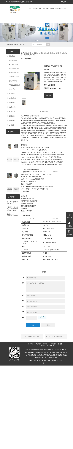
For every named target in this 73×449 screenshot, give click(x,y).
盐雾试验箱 (12, 98)
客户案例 (46, 8)
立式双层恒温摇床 (57, 336)
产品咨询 (48, 96)
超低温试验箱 (13, 81)
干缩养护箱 (12, 89)
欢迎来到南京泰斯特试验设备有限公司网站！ (19, 2)
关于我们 (58, 13)
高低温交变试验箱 (14, 72)
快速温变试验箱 (13, 64)
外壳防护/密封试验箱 (15, 125)
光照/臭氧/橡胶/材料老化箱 (17, 107)
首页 (30, 8)
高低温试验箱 (13, 56)
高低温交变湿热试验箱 (15, 85)
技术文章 (41, 8)
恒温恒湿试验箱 (14, 93)
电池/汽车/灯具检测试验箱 (17, 111)
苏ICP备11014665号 (60, 349)
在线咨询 (63, 2)
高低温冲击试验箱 (14, 76)
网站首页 (30, 344)
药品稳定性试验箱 (14, 116)
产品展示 (35, 13)
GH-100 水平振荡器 (33, 336)
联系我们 (63, 8)
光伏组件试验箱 (14, 120)
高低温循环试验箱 (14, 68)
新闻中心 (52, 8)
